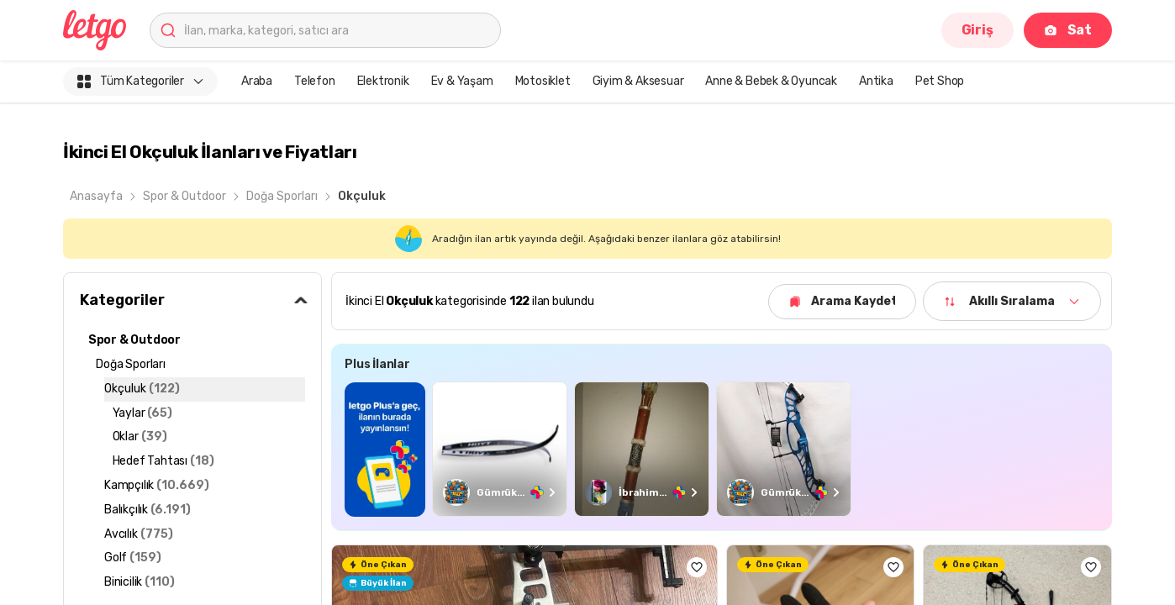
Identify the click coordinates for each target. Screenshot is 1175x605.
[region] (722, 449)
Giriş (977, 30)
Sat (1068, 30)
